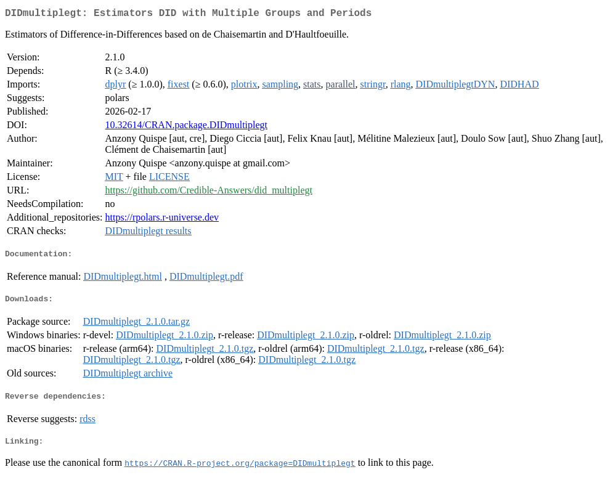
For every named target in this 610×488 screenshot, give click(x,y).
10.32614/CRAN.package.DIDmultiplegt (186, 127)
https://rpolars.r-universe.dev (162, 219)
